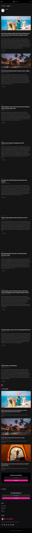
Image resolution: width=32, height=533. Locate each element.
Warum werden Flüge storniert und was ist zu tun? (14, 217)
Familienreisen (3, 436)
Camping (2, 178)
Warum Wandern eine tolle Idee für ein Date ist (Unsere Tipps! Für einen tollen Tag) (15, 107)
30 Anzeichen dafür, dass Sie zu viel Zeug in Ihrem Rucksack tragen (14, 254)
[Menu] (1, 1)
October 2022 (3, 508)
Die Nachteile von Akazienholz (9, 365)
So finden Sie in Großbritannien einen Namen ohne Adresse (14, 180)
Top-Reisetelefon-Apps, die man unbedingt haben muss (15, 329)
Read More (3, 50)
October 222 (3, 511)
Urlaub (2, 31)
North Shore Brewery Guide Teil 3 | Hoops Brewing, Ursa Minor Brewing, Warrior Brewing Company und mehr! (15, 34)
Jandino (6, 9)
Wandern (2, 141)
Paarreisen (3, 289)
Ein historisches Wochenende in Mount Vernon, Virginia (15, 71)
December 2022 (3, 505)
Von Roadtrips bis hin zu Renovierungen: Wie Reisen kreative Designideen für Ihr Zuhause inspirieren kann (15, 291)
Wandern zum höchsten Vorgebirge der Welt (12, 143)
